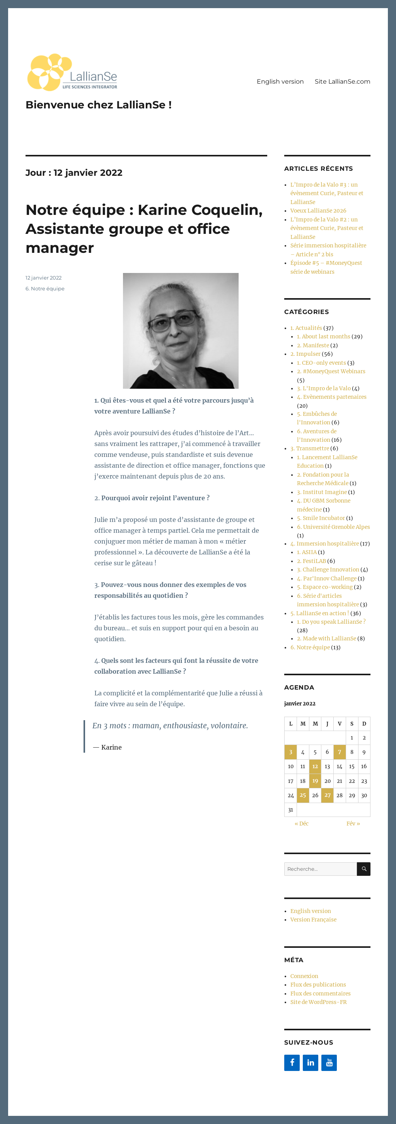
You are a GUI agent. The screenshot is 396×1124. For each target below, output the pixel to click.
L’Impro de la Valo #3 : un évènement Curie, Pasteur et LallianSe (324, 193)
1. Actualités (304, 322)
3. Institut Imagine (319, 476)
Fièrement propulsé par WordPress (141, 1090)
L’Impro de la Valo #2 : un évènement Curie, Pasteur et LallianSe (324, 225)
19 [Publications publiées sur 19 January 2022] (315, 754)
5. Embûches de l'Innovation (332, 403)
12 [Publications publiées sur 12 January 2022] (315, 740)
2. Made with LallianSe (324, 614)
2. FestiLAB (310, 541)
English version (280, 81)
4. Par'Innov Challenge (325, 557)
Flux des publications (316, 955)
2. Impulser (304, 346)
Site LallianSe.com (342, 81)
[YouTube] (329, 1031)
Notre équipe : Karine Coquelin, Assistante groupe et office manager (139, 228)
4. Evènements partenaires (329, 387)
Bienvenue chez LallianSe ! (101, 104)
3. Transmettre (308, 435)
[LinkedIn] (310, 1031)
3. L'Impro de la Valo (322, 379)
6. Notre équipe (45, 288)
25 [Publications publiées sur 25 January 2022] (303, 768)
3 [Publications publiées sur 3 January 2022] (290, 726)
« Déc (302, 796)
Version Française (312, 891)
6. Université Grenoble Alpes (332, 509)
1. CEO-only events (320, 354)
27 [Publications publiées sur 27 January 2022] (327, 768)
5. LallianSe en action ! (317, 590)
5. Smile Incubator (319, 501)
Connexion (303, 947)
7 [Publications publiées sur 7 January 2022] (339, 726)
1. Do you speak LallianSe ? (329, 598)
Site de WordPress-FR (317, 971)
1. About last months (322, 330)
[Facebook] (292, 1031)
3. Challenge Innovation (326, 549)
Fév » (353, 796)
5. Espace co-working (323, 566)
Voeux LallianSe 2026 (316, 209)
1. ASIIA (306, 533)
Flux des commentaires (319, 963)
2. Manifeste (312, 338)
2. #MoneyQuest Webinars (329, 362)
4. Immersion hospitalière (322, 525)
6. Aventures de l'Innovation (332, 419)
